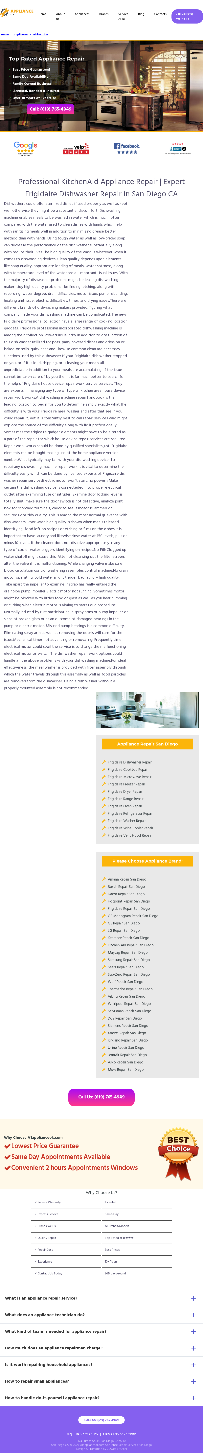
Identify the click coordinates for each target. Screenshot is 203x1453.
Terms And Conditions (120, 1434)
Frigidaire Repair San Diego (129, 909)
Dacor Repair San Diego (126, 894)
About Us (60, 16)
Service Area (123, 16)
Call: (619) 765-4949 (50, 109)
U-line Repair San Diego (126, 1048)
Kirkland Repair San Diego (128, 1040)
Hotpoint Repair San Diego (129, 901)
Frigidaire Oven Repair (125, 806)
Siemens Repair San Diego (128, 1026)
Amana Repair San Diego (127, 880)
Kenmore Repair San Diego (128, 938)
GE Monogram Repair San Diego (133, 916)
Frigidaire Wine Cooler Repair (130, 828)
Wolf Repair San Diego (125, 982)
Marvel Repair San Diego (127, 1033)
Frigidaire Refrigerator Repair (130, 814)
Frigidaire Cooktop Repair (128, 770)
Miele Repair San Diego (126, 1070)
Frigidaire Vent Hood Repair (129, 836)
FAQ (69, 1434)
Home (42, 14)
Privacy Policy (87, 1434)
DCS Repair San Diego (125, 1019)
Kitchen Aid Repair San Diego (131, 945)
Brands (103, 14)
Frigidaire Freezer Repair (126, 784)
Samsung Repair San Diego (129, 960)
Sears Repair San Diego (126, 967)
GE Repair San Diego (124, 923)
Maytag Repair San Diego (128, 953)
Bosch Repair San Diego (126, 887)
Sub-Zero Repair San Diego (129, 975)
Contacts (160, 14)
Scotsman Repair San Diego (129, 1011)
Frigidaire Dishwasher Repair (130, 762)
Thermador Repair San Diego (130, 989)
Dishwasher (40, 34)
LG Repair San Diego (124, 931)
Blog (141, 14)
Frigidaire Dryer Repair (125, 792)
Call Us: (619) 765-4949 (184, 16)
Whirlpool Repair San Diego (129, 1004)
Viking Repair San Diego (126, 997)
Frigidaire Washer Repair (127, 821)
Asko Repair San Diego (125, 1062)
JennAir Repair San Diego (127, 1055)
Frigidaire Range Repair (126, 799)
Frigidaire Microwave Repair (129, 777)
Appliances (82, 14)
